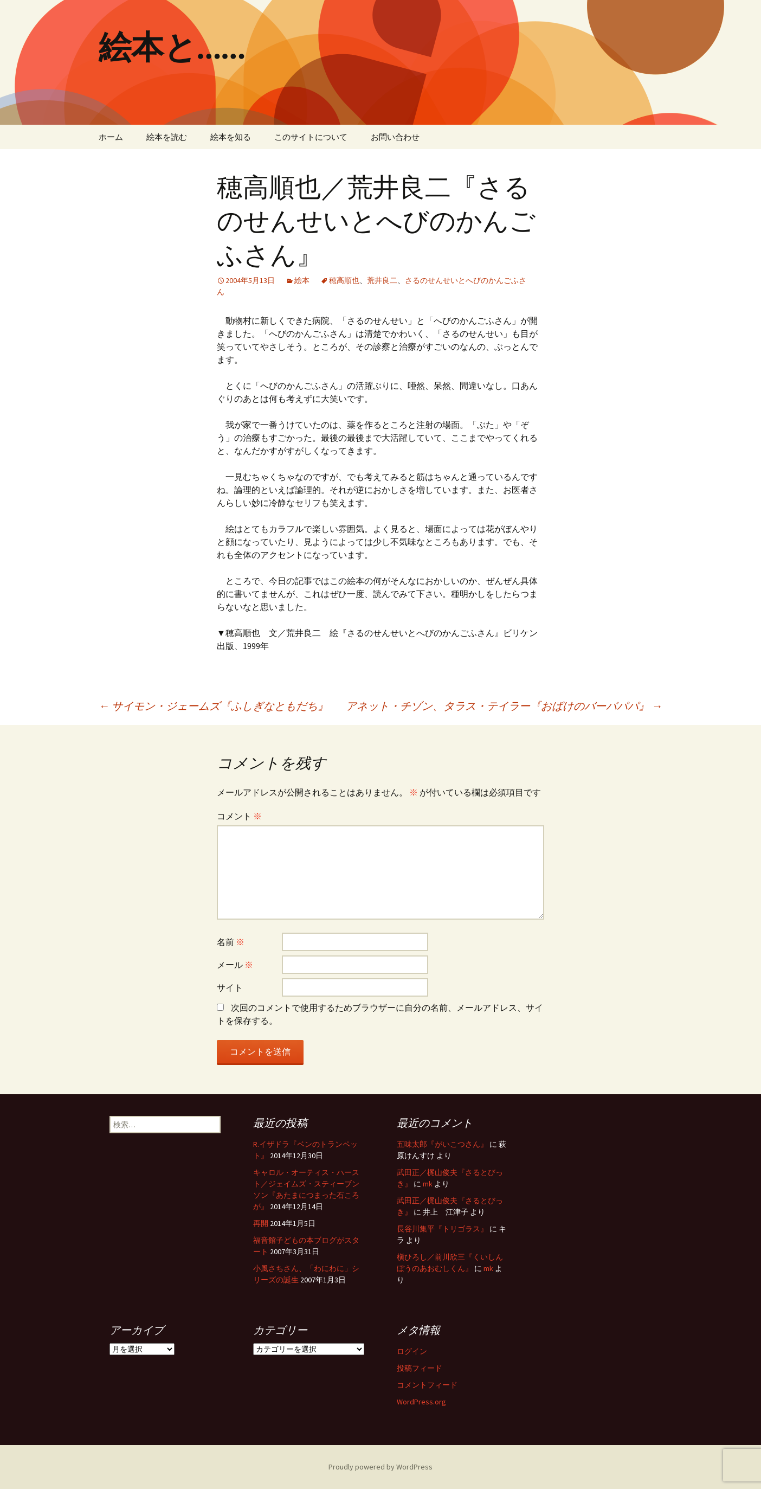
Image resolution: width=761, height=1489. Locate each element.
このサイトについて (310, 137)
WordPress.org (421, 1402)
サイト (230, 987)
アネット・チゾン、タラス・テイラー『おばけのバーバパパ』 (504, 706)
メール (235, 964)
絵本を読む (166, 137)
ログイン (412, 1351)
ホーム (111, 137)
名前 (230, 941)
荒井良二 (382, 280)
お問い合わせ (395, 137)
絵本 (301, 280)
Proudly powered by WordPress (380, 1467)
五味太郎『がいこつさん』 (442, 1144)
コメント (239, 816)
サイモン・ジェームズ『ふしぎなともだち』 (213, 706)
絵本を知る (230, 137)
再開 (260, 1223)
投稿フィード (419, 1368)
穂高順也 (344, 280)
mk (428, 1184)
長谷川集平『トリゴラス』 (442, 1229)
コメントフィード (427, 1385)
